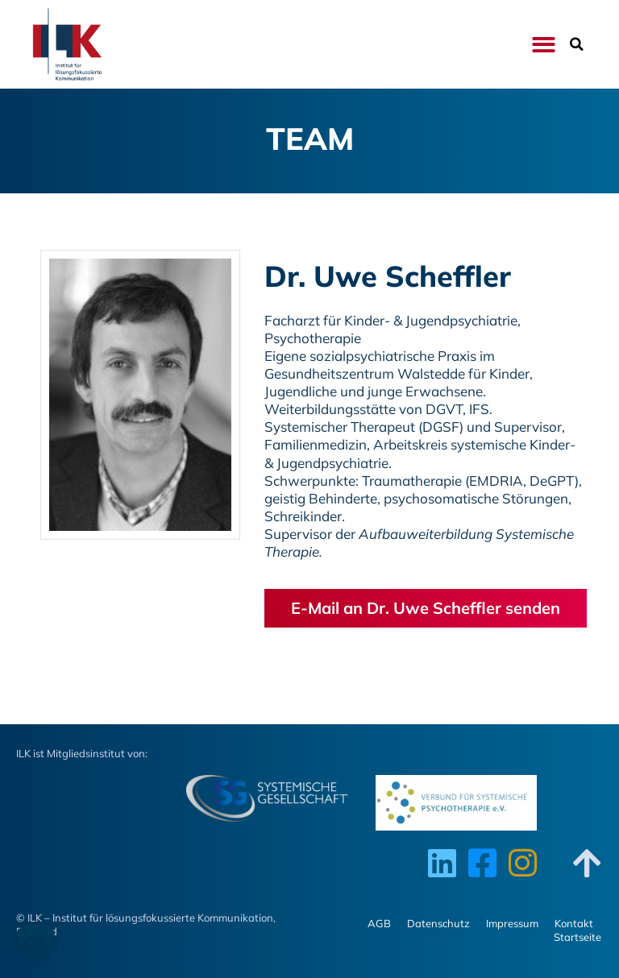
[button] (544, 45)
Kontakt (574, 923)
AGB (379, 923)
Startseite (577, 936)
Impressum (512, 923)
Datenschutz (438, 923)
